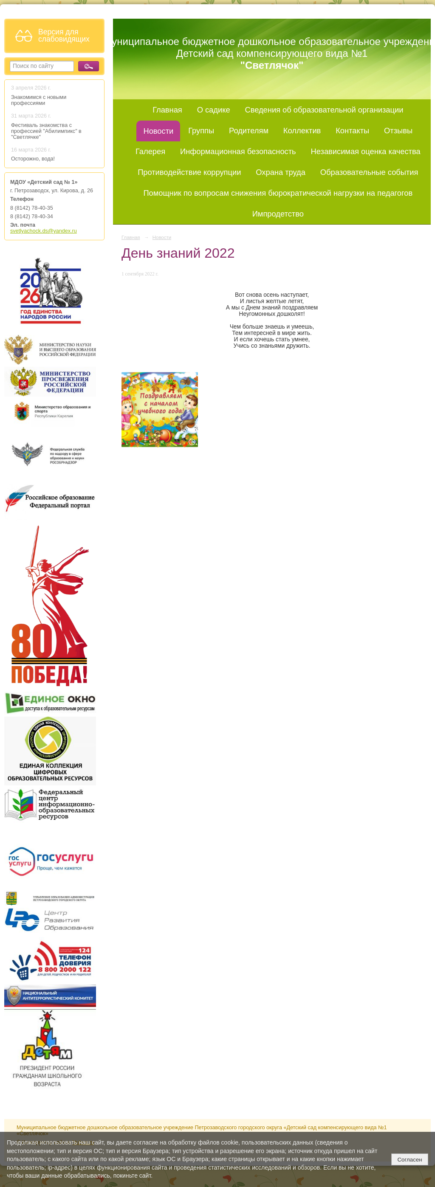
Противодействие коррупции (189, 172)
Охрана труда (280, 172)
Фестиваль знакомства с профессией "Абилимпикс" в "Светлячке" (46, 131)
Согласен (409, 1159)
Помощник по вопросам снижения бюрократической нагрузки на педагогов (277, 192)
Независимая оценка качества (366, 151)
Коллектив (302, 130)
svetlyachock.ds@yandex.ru (43, 231)
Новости (158, 131)
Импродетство (278, 213)
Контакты (352, 130)
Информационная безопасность (238, 151)
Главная (167, 109)
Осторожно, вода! (33, 159)
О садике (213, 109)
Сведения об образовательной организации (324, 109)
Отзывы (398, 130)
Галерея (150, 151)
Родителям (248, 130)
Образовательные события (369, 172)
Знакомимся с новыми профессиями (38, 100)
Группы (201, 130)
